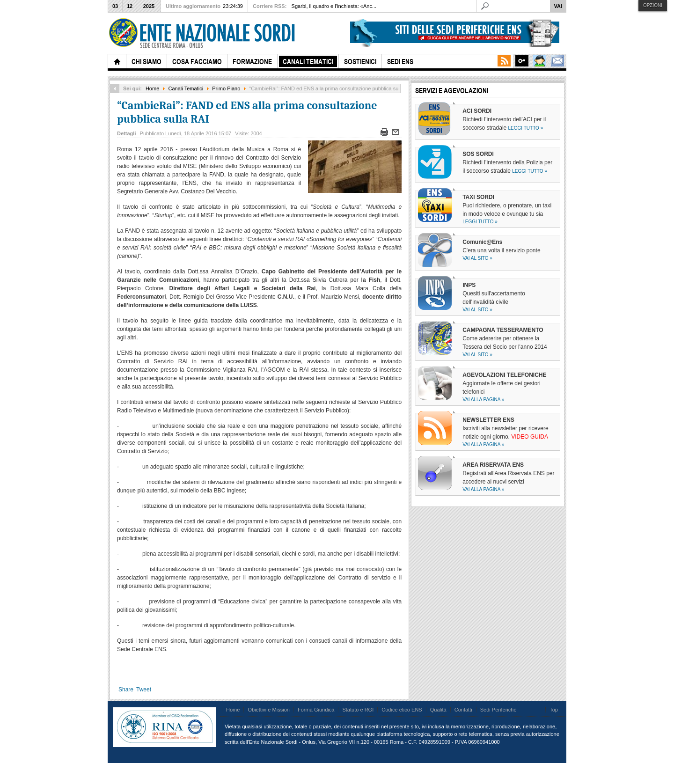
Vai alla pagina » (483, 399)
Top (553, 709)
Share (125, 689)
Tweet (143, 689)
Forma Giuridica (316, 709)
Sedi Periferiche (498, 709)
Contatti (463, 709)
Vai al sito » (477, 258)
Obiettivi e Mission (269, 709)
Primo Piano (226, 88)
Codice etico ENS (401, 709)
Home (152, 88)
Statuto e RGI (358, 709)
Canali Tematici (186, 88)
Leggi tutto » (525, 128)
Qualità (438, 709)
